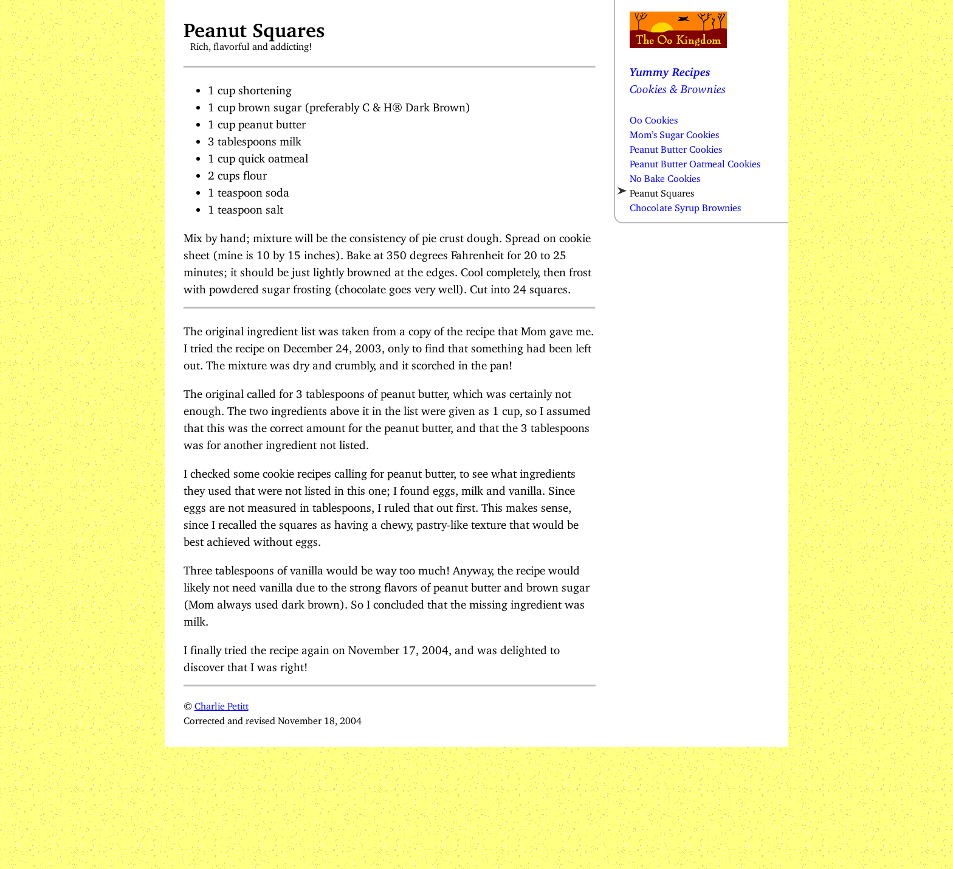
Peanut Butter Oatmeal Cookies (695, 161)
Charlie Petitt (221, 703)
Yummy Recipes (670, 69)
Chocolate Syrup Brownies (685, 205)
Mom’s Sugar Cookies (674, 132)
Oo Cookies (654, 117)
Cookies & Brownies (678, 86)
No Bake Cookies (665, 176)
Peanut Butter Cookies (676, 146)
